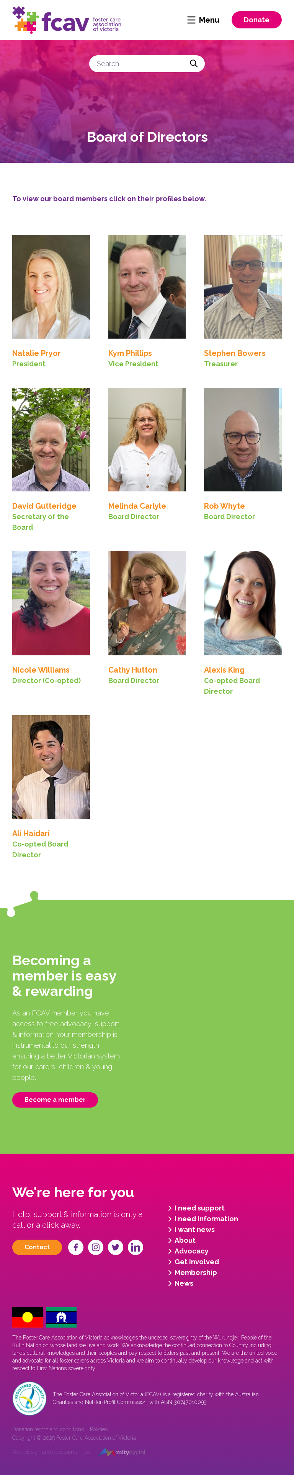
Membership (191, 1272)
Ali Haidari (31, 833)
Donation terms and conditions (48, 1429)
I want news (190, 1229)
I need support (195, 1208)
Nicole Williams (41, 670)
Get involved (192, 1262)
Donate (257, 20)
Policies (99, 1429)
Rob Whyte (224, 506)
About (180, 1240)
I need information (201, 1219)
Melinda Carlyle (137, 506)
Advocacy (187, 1251)
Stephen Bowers (235, 353)
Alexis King (224, 670)
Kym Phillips (130, 353)
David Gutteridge (44, 506)
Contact (37, 1247)
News (179, 1283)
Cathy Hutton (132, 670)
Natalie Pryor (36, 353)
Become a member (55, 1099)
